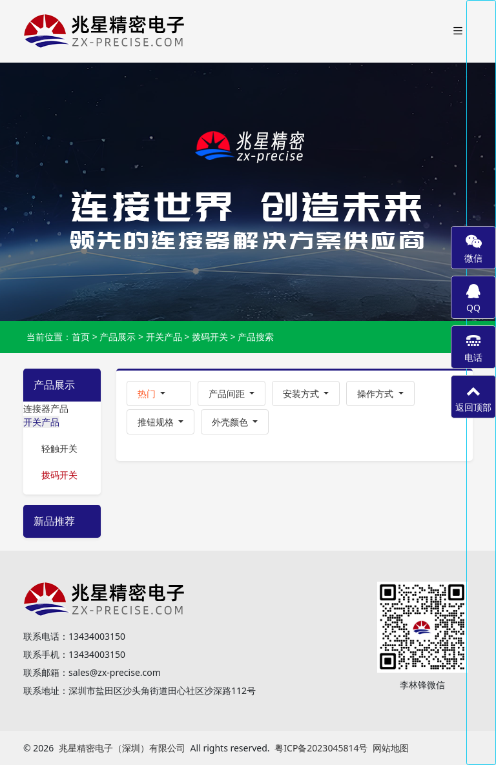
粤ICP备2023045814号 (320, 748)
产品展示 (117, 337)
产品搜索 (256, 337)
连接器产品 (45, 408)
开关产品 (164, 337)
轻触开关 (59, 448)
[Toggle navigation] (458, 31)
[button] (159, 393)
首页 (81, 337)
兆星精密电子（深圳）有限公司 (122, 748)
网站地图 (391, 748)
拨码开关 (210, 337)
